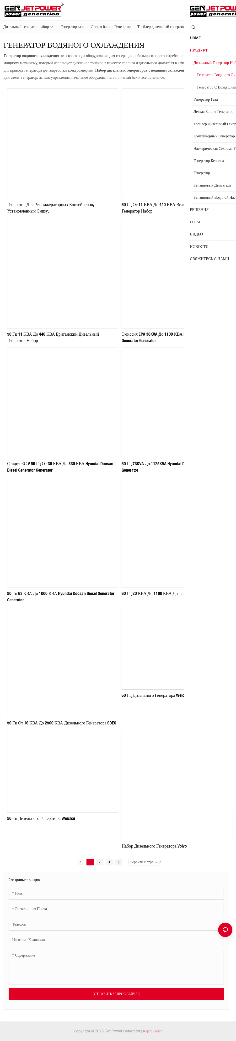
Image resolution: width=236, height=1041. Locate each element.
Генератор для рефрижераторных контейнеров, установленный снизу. (50, 207)
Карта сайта (152, 1031)
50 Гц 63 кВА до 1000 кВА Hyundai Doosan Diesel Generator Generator (60, 596)
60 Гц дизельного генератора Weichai (155, 695)
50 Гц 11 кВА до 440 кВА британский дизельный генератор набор (53, 337)
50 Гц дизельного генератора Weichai (41, 818)
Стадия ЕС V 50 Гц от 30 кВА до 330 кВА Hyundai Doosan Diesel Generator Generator (60, 467)
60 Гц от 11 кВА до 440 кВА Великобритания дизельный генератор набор (175, 207)
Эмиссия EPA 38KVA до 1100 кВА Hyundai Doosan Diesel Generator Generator (172, 337)
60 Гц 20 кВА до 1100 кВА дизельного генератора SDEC (173, 593)
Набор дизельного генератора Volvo (154, 845)
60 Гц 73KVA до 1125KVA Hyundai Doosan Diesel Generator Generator (173, 467)
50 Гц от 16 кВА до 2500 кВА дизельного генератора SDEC (62, 722)
